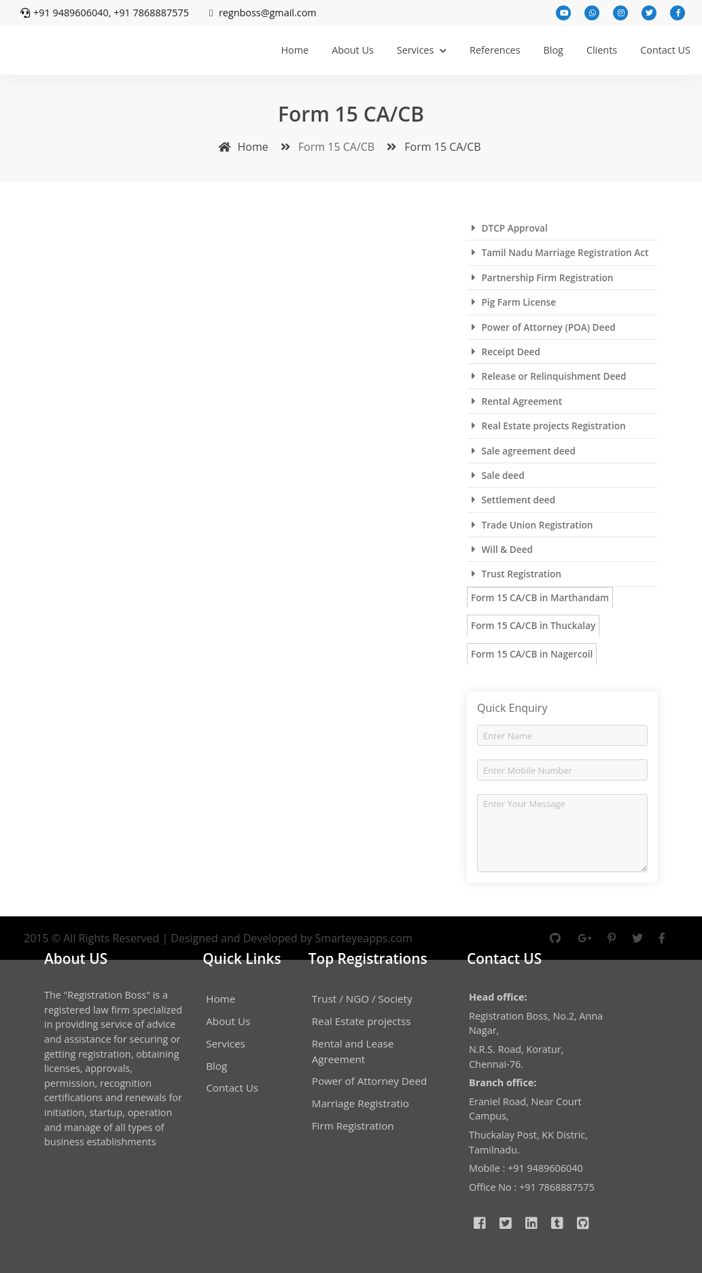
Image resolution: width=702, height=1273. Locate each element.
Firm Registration (353, 1125)
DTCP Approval (510, 227)
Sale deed (498, 475)
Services (421, 49)
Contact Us (232, 1087)
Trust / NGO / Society (362, 998)
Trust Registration (516, 573)
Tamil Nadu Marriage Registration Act (560, 252)
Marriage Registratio (360, 1103)
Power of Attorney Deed (369, 1081)
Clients (601, 49)
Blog (553, 49)
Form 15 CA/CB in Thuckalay (533, 625)
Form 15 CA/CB (430, 146)
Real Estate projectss (361, 1021)
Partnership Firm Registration (542, 277)
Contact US (665, 49)
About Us (353, 49)
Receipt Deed (506, 351)
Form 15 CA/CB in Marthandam (540, 597)
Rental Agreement (517, 401)
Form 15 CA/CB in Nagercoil (532, 653)
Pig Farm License (514, 301)
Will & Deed (502, 549)
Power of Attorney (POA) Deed (544, 327)
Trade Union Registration (532, 524)
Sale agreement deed (524, 450)
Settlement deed (513, 499)
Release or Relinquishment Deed (549, 376)
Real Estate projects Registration (549, 425)
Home (295, 49)
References (495, 49)
